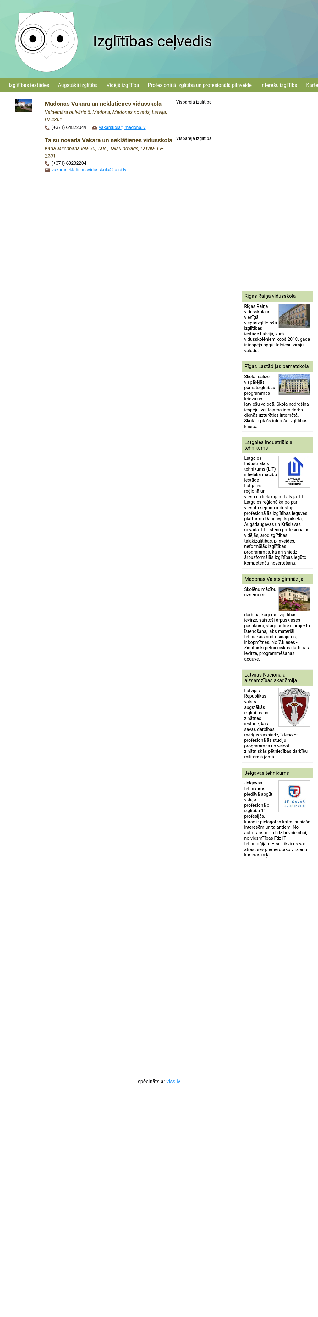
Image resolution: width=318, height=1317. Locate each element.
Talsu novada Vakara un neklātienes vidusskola (108, 140)
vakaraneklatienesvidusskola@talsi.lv (89, 170)
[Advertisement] (268, 191)
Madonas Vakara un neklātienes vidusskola (103, 103)
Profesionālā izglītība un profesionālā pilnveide (200, 85)
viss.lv (173, 1081)
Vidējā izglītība (123, 85)
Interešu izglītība (278, 85)
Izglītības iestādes (29, 85)
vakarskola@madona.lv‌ (122, 127)
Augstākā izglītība (78, 85)
